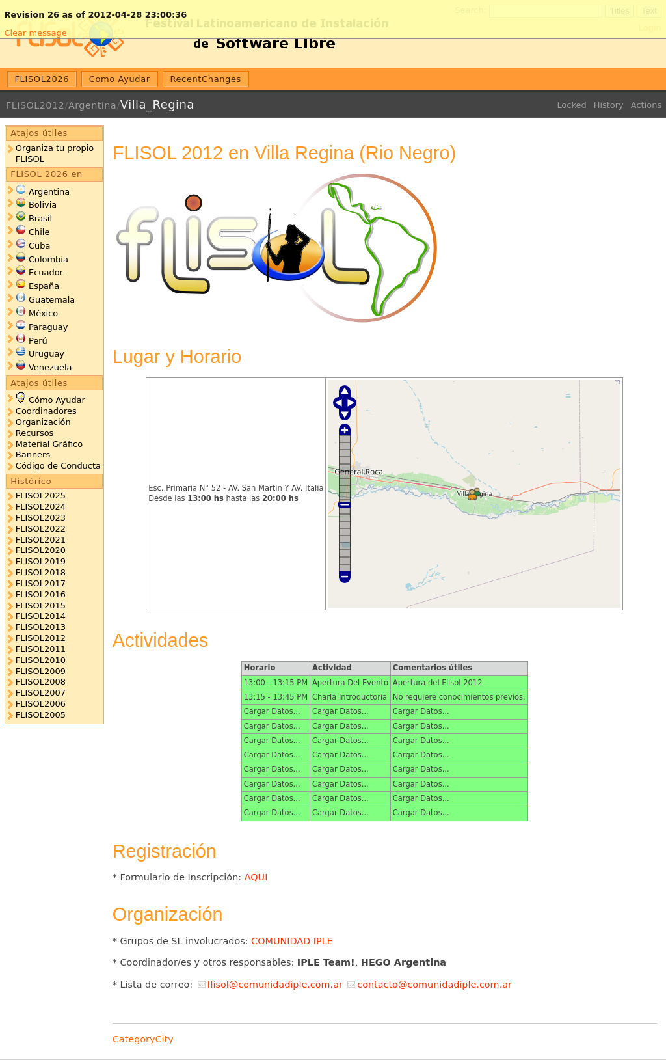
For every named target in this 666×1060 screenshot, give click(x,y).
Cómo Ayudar (57, 400)
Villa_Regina (157, 104)
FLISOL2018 (41, 572)
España (44, 286)
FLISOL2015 (41, 605)
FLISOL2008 (41, 681)
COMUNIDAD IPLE (292, 941)
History (609, 105)
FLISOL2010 (41, 660)
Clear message (35, 33)
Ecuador (46, 272)
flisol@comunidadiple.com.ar (274, 984)
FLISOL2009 (41, 671)
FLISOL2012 (35, 105)
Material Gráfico (49, 444)
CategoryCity (143, 1039)
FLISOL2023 (41, 518)
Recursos (34, 433)
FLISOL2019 (41, 561)
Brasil (40, 218)
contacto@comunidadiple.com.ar (434, 984)
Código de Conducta (58, 465)
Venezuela (50, 367)
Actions (646, 105)
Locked (571, 105)
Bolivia (43, 205)
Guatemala (52, 300)
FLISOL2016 (41, 594)
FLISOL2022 (41, 529)
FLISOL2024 (41, 506)
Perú (38, 341)
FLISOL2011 (41, 649)
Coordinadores (46, 411)
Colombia (48, 259)
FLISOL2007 (41, 693)
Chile (39, 232)
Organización (43, 422)
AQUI (256, 877)
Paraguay (48, 327)
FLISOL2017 (41, 583)
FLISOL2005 (41, 715)
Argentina (92, 105)
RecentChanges (205, 79)
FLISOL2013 (41, 627)
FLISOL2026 (42, 79)
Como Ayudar (119, 79)
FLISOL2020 (41, 550)
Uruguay (46, 354)
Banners (33, 454)
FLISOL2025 (41, 495)
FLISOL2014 (41, 616)
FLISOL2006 (41, 704)
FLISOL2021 (41, 540)
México (43, 313)
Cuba (39, 246)
